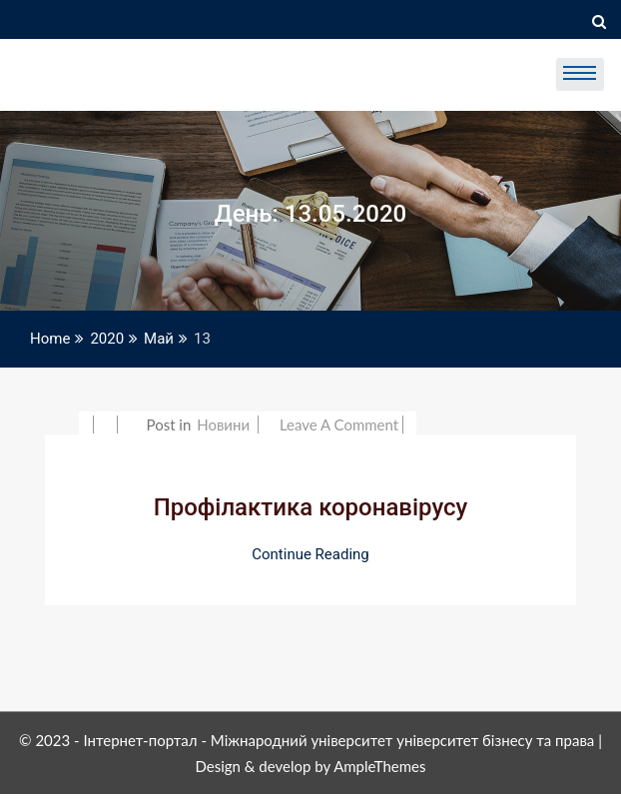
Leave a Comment (339, 424)
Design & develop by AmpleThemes (310, 766)
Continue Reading (310, 554)
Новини (223, 424)
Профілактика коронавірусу (311, 507)
